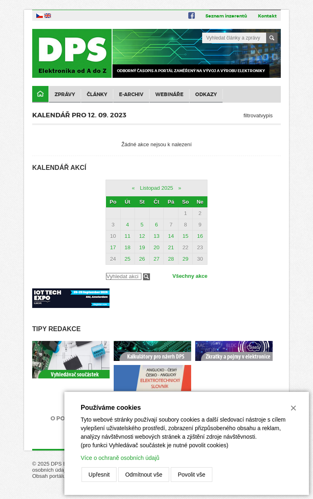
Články (97, 94)
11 (127, 236)
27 (156, 259)
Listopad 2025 (156, 188)
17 (113, 247)
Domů (40, 94)
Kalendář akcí (59, 167)
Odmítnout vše (143, 474)
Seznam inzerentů (226, 16)
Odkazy (206, 94)
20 (156, 247)
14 (171, 236)
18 (127, 247)
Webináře (169, 94)
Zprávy (65, 94)
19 (142, 247)
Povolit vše (191, 474)
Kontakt (267, 16)
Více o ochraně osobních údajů (120, 458)
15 (185, 236)
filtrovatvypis (258, 115)
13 (156, 236)
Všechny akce (189, 276)
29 (185, 259)
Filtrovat (146, 276)
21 (171, 247)
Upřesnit (99, 474)
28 (171, 259)
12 (142, 236)
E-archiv (131, 94)
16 (200, 236)
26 (142, 259)
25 (127, 259)
